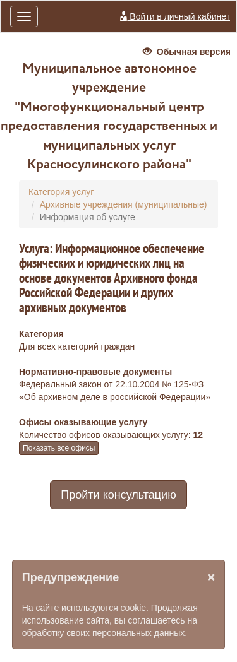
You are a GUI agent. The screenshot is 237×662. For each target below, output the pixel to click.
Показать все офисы (59, 448)
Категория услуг (61, 192)
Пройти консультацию (118, 494)
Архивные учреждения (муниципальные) (123, 204)
